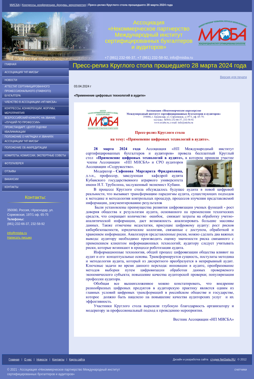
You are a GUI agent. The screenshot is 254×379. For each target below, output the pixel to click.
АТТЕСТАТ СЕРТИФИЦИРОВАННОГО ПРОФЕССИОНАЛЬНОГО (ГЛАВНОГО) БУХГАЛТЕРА (28, 91)
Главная (10, 64)
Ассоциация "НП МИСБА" (22, 72)
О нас (28, 359)
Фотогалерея (14, 163)
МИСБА (15, 4)
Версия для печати (233, 77)
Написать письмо (19, 237)
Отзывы (10, 171)
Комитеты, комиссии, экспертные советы (35, 155)
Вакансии (11, 179)
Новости (11, 80)
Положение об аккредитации (26, 147)
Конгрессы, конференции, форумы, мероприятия (54, 4)
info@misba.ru (17, 233)
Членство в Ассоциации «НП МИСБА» (31, 102)
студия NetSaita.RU (223, 359)
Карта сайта (77, 359)
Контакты (11, 187)
